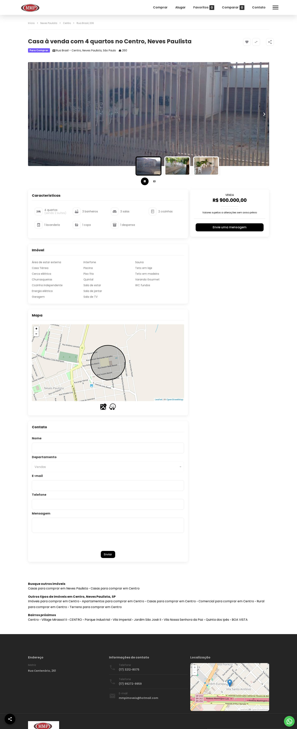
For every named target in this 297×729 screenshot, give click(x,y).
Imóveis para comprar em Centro (53, 601)
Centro (67, 23)
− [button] (36, 333)
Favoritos (203, 7)
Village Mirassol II (54, 619)
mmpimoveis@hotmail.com (138, 698)
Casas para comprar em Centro (115, 588)
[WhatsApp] (289, 721)
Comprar (160, 7)
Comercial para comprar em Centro (226, 601)
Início (31, 23)
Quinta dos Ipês (217, 619)
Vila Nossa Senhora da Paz (183, 619)
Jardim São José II (147, 619)
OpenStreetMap (174, 399)
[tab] (145, 181)
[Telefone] (108, 504)
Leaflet (158, 399)
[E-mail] (108, 485)
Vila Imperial (122, 619)
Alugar (180, 7)
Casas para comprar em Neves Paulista (58, 588)
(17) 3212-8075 (129, 669)
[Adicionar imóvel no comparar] (256, 42)
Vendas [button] (40, 467)
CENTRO (75, 619)
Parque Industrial (97, 619)
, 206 (85, 23)
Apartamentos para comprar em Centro (113, 601)
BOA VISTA (240, 619)
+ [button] (36, 328)
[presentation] (108, 541)
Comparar (233, 7)
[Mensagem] (108, 525)
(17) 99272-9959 (130, 684)
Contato (259, 7)
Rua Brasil (83, 23)
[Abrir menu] (275, 7)
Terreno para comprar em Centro (96, 607)
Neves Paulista (48, 23)
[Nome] (108, 448)
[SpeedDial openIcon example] (270, 42)
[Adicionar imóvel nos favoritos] (247, 42)
